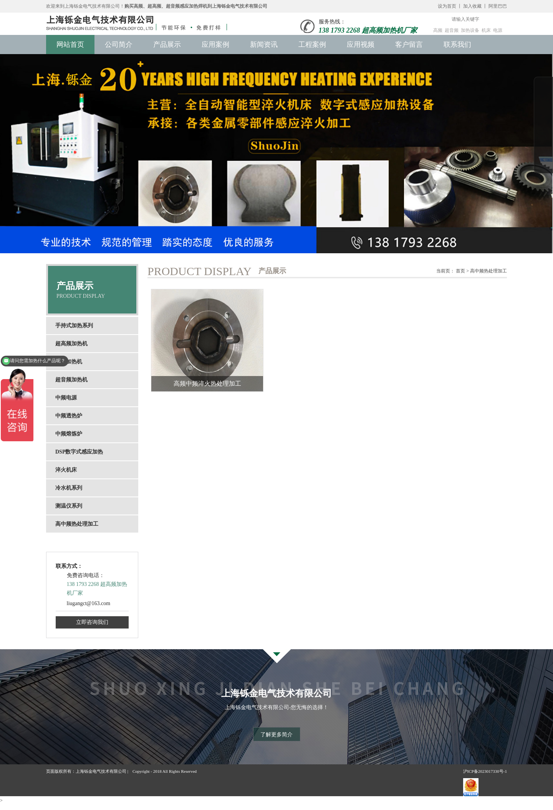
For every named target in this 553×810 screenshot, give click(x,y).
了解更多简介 (276, 734)
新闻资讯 (264, 44)
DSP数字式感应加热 (79, 452)
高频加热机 (68, 362)
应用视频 (360, 44)
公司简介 (118, 44)
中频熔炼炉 (68, 434)
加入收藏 (472, 6)
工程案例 (312, 44)
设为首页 (447, 6)
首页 (460, 271)
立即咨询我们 (92, 622)
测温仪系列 (68, 506)
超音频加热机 (71, 380)
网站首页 (70, 44)
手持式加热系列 (74, 325)
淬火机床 (66, 470)
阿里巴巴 (497, 6)
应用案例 (215, 44)
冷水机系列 (68, 488)
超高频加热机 (71, 343)
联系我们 (457, 44)
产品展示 (167, 44)
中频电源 (66, 398)
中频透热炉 (68, 416)
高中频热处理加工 (76, 524)
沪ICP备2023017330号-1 (485, 771)
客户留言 (409, 44)
